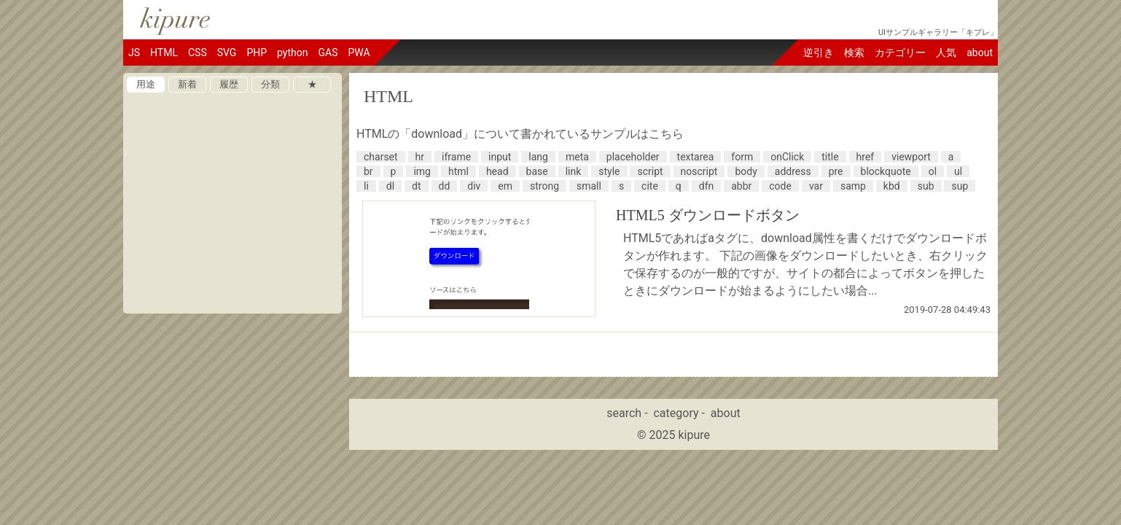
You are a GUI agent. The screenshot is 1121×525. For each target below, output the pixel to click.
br (368, 171)
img (422, 171)
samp (853, 186)
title (829, 157)
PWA (359, 52)
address (793, 171)
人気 (946, 52)
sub (926, 186)
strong (544, 186)
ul (958, 171)
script (650, 171)
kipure (694, 435)
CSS (197, 52)
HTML (164, 52)
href (865, 157)
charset (381, 157)
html (458, 171)
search (623, 413)
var (816, 186)
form (742, 157)
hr (419, 157)
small (589, 186)
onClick (787, 157)
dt (416, 186)
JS (134, 52)
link (574, 171)
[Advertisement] (232, 412)
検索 (854, 52)
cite (649, 186)
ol (933, 171)
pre (836, 171)
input (499, 157)
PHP (256, 52)
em (505, 186)
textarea (695, 157)
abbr (741, 186)
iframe (456, 157)
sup (959, 186)
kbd (891, 186)
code (780, 186)
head (497, 171)
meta (577, 157)
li (366, 186)
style (609, 171)
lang (538, 157)
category (675, 413)
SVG (227, 52)
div (473, 186)
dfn (706, 186)
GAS (327, 52)
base (537, 171)
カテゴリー (900, 52)
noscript (699, 171)
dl (390, 186)
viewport (911, 157)
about (979, 52)
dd (444, 186)
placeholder (633, 157)
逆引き (818, 52)
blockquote (886, 171)
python (292, 52)
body (746, 171)
